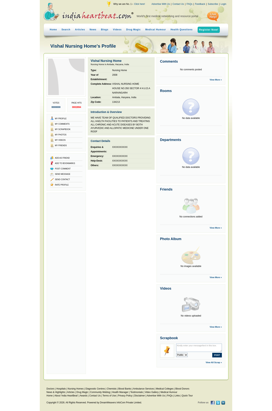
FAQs (189, 4)
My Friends (61, 145)
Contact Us (178, 4)
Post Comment (62, 169)
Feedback (200, 4)
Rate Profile (62, 185)
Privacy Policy (125, 395)
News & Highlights (55, 392)
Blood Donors (182, 388)
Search (65, 29)
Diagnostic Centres (95, 388)
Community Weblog (100, 392)
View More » (216, 80)
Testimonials (136, 392)
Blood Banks (124, 388)
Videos (117, 29)
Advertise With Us (161, 4)
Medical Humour (155, 29)
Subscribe (213, 4)
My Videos (60, 140)
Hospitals (61, 388)
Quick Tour (187, 395)
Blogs (104, 29)
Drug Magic (133, 29)
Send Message (62, 174)
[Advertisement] (66, 283)
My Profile (60, 119)
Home (53, 29)
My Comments (62, 124)
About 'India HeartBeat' (66, 395)
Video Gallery (152, 392)
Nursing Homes (76, 388)
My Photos (60, 135)
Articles (80, 29)
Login (223, 4)
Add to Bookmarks (65, 163)
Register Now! (208, 29)
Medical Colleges (164, 388)
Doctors (50, 388)
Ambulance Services (143, 388)
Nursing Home (119, 70)
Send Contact (62, 179)
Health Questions (182, 29)
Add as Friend (62, 158)
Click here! (139, 4)
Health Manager (120, 392)
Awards (83, 395)
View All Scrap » (214, 362)
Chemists (111, 388)
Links (177, 395)
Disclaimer (139, 395)
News (93, 29)
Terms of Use (109, 395)
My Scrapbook (62, 129)
